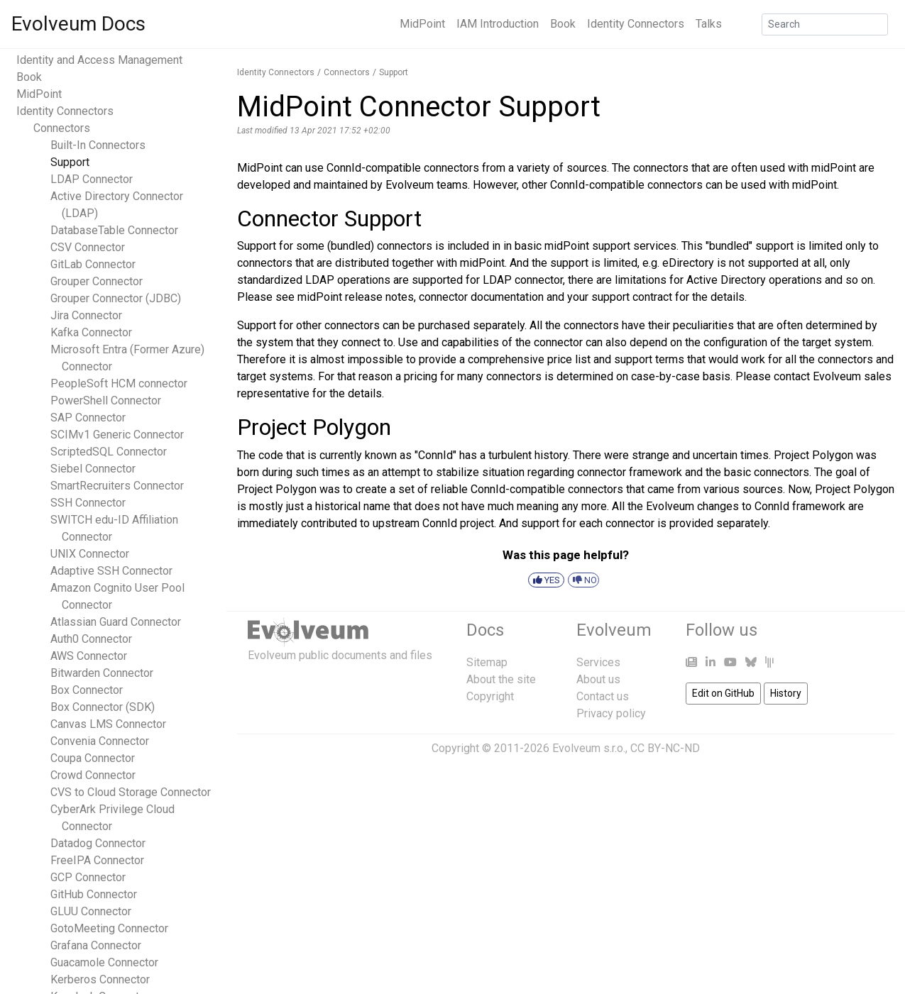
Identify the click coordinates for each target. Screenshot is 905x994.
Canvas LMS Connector (108, 724)
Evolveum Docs (78, 23)
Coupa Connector (92, 758)
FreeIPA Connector (97, 860)
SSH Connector (88, 502)
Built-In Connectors (98, 145)
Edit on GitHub (723, 693)
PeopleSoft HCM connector (118, 383)
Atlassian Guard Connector (115, 622)
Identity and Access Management (99, 60)
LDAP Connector (91, 179)
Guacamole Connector (104, 962)
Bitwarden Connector (101, 673)
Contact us (602, 696)
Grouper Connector (96, 281)
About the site (501, 679)
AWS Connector (88, 656)
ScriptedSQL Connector (108, 451)
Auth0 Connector (91, 639)
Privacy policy (611, 713)
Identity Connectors (635, 24)
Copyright (490, 696)
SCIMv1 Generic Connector (117, 434)
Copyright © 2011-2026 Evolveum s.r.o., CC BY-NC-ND (566, 748)
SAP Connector (88, 417)
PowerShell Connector (105, 400)
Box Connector (86, 690)
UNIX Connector (89, 553)
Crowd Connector (93, 775)
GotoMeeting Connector (109, 928)
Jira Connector (86, 315)
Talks (709, 24)
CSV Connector (87, 247)
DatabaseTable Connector (114, 230)
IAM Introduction (497, 24)
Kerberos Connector (100, 979)
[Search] (825, 24)
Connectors (61, 128)
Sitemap (487, 662)
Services (598, 662)
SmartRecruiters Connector (117, 485)
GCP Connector (88, 877)
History (785, 693)
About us (598, 679)
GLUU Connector (90, 911)
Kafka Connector (91, 332)
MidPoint (422, 24)
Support (69, 162)
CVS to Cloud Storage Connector (130, 792)
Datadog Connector (98, 843)
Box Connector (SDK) (102, 707)
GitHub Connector (93, 894)
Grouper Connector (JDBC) (115, 298)
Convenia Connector (99, 741)
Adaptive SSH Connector (111, 571)
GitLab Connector (93, 264)
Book (563, 24)
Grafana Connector (95, 945)
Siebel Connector (93, 468)
